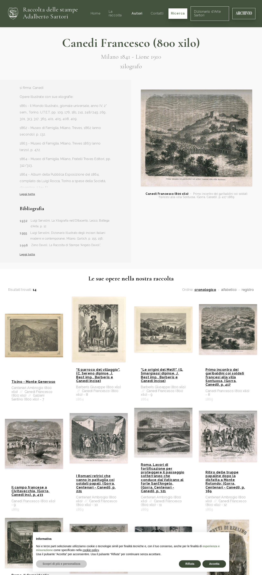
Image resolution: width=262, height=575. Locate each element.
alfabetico (229, 290)
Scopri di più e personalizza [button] (61, 563)
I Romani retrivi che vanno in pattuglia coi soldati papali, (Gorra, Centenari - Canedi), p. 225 (96, 483)
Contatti (157, 13)
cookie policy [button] (90, 550)
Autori (137, 13)
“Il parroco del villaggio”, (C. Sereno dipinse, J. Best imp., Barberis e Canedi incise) (98, 375)
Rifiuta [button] (189, 563)
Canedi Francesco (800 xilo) (167, 193)
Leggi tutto (27, 194)
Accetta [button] (214, 563)
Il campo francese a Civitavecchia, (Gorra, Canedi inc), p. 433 (30, 491)
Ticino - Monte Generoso (33, 382)
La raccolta (115, 13)
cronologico (205, 290)
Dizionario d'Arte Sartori (207, 13)
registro (248, 290)
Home (96, 13)
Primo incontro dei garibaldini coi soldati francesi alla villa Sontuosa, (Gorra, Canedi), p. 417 (225, 377)
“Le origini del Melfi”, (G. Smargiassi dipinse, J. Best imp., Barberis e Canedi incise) (162, 375)
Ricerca (178, 13)
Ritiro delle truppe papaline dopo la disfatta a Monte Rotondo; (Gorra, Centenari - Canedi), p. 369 (225, 482)
